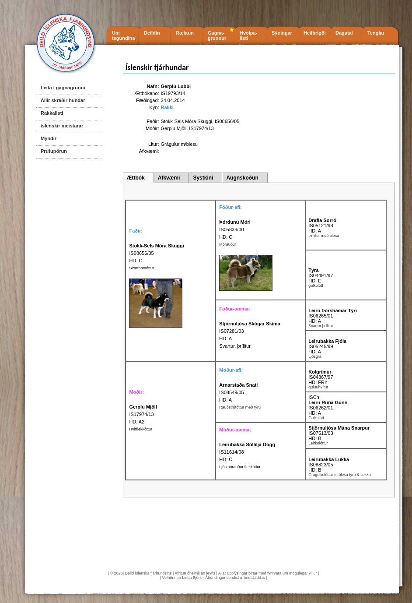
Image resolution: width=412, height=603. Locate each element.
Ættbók (135, 178)
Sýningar (282, 32)
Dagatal (344, 32)
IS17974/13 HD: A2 (143, 414)
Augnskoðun (242, 178)
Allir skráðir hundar (63, 100)
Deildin (152, 32)
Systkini (203, 178)
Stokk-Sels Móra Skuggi (186, 121)
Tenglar (375, 32)
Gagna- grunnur (217, 35)
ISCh (313, 397)
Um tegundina (123, 35)
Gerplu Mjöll (174, 128)
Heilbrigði (315, 32)
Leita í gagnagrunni (63, 87)
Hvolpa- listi (248, 35)
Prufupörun (54, 151)
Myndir (48, 138)
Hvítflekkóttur (140, 429)
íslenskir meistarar (62, 125)
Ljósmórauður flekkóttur (239, 467)
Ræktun (185, 32)
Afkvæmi (169, 178)
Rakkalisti (52, 113)
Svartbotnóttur (141, 268)
